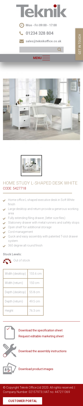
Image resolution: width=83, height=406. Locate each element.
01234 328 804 (39, 33)
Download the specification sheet (41, 330)
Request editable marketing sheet (41, 336)
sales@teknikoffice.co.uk (43, 41)
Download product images (36, 369)
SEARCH (59, 50)
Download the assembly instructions (43, 351)
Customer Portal (22, 401)
